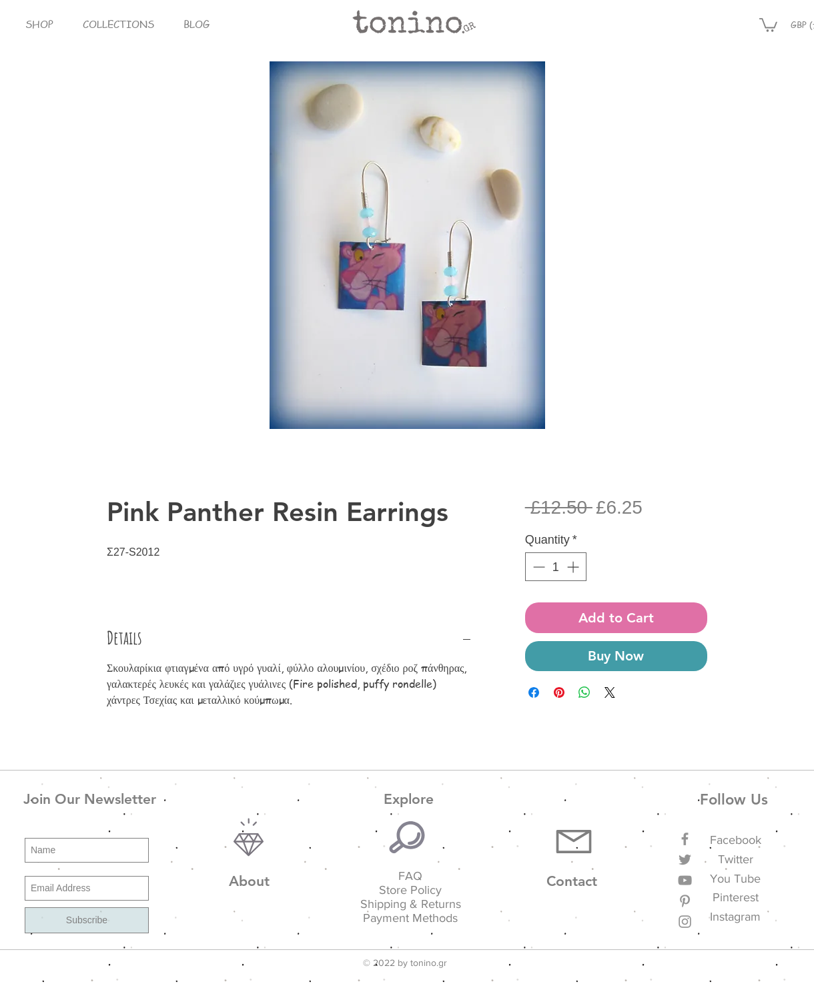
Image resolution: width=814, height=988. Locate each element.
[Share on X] (610, 692)
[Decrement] (537, 566)
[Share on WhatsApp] (584, 692)
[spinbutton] (556, 566)
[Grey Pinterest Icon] (685, 901)
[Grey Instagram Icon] (685, 921)
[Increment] (574, 566)
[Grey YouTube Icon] (685, 880)
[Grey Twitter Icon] (685, 859)
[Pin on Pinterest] (559, 692)
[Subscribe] (87, 920)
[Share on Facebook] (534, 692)
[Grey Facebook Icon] (685, 839)
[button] (39, 24)
